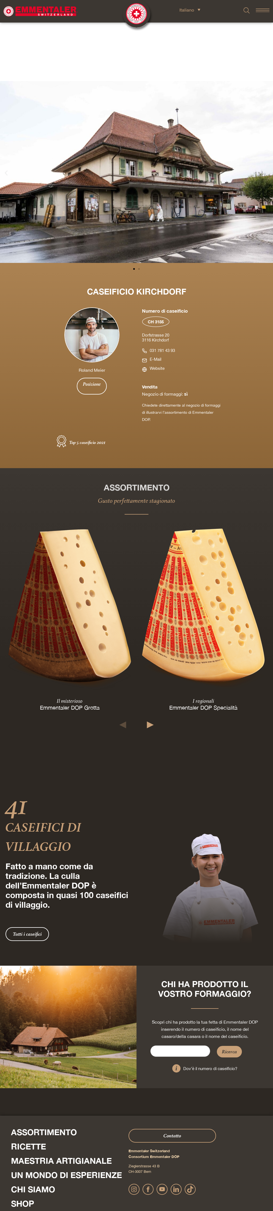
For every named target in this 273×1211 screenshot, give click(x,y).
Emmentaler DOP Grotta (70, 649)
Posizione (92, 325)
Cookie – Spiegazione (233, 1188)
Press (11, 1160)
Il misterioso (70, 642)
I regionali (203, 642)
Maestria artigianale (61, 1102)
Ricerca (229, 993)
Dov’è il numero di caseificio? (210, 1010)
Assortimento (44, 1074)
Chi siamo (33, 1131)
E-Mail (155, 300)
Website (157, 309)
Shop (22, 1145)
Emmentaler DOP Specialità (203, 649)
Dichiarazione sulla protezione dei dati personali (113, 1188)
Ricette (28, 1088)
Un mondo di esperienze (66, 1116)
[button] (6, 114)
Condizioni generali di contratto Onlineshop (183, 1188)
